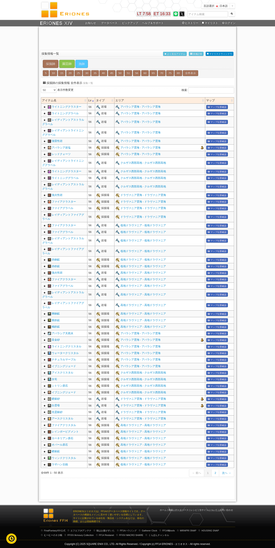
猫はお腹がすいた (105, 530)
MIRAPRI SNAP (188, 530)
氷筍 (54, 379)
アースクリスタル (62, 418)
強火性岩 (57, 195)
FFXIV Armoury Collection (81, 535)
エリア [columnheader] (119, 100)
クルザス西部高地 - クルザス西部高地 (143, 162)
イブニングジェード (64, 366)
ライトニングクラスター (66, 106)
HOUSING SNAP (210, 530)
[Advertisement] (137, 37)
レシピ (193, 510)
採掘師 (50, 63)
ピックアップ (130, 23)
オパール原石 (60, 444)
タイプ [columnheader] (100, 100)
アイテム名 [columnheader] (49, 100)
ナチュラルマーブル (64, 359)
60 (145, 73)
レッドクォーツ (61, 154)
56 (136, 73)
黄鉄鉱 (56, 320)
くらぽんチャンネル (159, 535)
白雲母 (56, 405)
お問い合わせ (226, 510)
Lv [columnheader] (89, 100)
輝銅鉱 (56, 313)
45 (111, 73)
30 (86, 73)
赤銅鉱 (56, 259)
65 (153, 73)
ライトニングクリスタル (66, 346)
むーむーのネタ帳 (53, 535)
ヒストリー (189, 23)
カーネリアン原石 (62, 438)
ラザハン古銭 (60, 464)
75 (169, 73)
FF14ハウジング (128, 530)
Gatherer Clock (149, 530)
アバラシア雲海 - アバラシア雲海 (140, 106)
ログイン (228, 23)
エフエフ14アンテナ (80, 530)
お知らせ (90, 23)
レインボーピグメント (65, 431)
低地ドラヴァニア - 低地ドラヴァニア (143, 225)
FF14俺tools (168, 530)
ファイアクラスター (64, 201)
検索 (170, 510)
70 (161, 73)
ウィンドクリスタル (64, 458)
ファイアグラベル (62, 208)
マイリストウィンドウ (219, 54)
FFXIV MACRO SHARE (131, 535)
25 (78, 73)
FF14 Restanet (106, 535)
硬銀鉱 (56, 451)
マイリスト (209, 23)
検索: (208, 90)
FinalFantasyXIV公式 (54, 530)
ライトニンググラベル (65, 113)
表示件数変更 (57, 90)
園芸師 (67, 63)
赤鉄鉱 (56, 266)
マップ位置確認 (217, 107)
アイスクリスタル (62, 372)
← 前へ (196, 472)
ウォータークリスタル (65, 353)
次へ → (226, 472)
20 (70, 73)
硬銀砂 (56, 398)
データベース (109, 23)
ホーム (163, 510)
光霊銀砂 (57, 412)
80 (178, 73)
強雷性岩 (57, 141)
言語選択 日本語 (216, 5)
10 (53, 73)
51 (128, 73)
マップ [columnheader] (210, 100)
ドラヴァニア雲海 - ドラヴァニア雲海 (143, 195)
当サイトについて (208, 510)
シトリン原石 (60, 385)
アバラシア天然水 (62, 333)
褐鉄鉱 (56, 326)
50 (120, 73)
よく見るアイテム (175, 54)
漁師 (82, 63)
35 (94, 73)
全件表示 (190, 73)
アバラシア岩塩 (61, 147)
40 (103, 73)
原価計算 (196, 54)
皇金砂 (56, 339)
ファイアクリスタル (64, 425)
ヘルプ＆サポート (153, 23)
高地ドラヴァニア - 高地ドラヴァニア (143, 272)
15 (61, 73)
